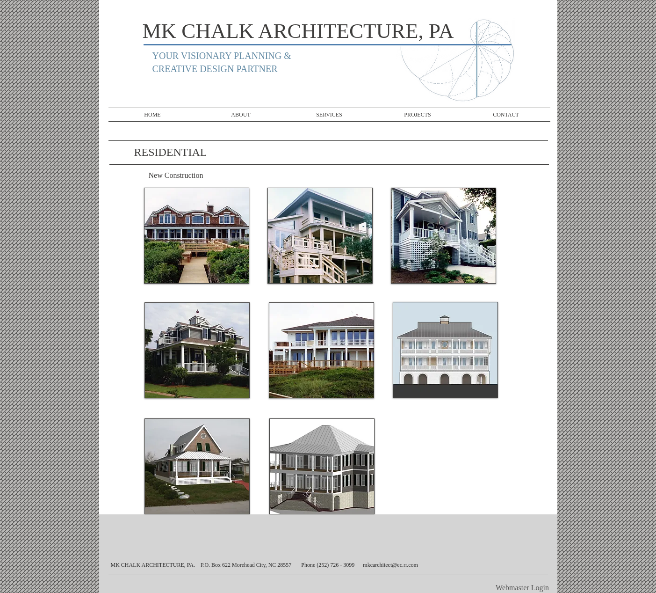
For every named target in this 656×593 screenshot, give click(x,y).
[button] (320, 236)
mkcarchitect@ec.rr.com (390, 565)
